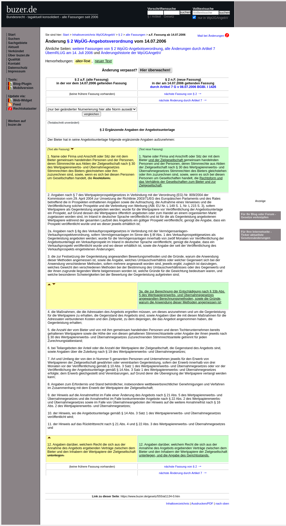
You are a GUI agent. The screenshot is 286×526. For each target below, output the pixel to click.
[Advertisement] (260, 121)
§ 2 (120, 34)
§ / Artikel (154, 16)
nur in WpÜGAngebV (213, 18)
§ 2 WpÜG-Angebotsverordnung (100, 41)
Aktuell (13, 47)
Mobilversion (23, 88)
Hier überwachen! (155, 70)
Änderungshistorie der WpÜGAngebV (131, 53)
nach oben (222, 503)
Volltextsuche (203, 9)
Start (12, 34)
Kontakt (14, 63)
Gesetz (169, 16)
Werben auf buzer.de (17, 122)
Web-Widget (22, 100)
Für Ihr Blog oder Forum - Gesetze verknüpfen (258, 216)
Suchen (14, 39)
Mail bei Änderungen (213, 35)
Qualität (14, 59)
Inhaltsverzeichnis (177, 503)
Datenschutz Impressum (17, 69)
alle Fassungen (135, 34)
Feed (17, 104)
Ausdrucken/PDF (202, 503)
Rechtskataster (24, 108)
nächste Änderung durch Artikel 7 (183, 100)
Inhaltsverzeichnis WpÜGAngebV (93, 34)
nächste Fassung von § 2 (183, 93)
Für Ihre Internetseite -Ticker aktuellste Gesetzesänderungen (256, 234)
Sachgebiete (17, 43)
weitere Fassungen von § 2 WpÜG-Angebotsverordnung (117, 49)
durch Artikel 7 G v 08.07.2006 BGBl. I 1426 (183, 87)
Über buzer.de (19, 55)
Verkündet (16, 51)
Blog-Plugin (22, 84)
